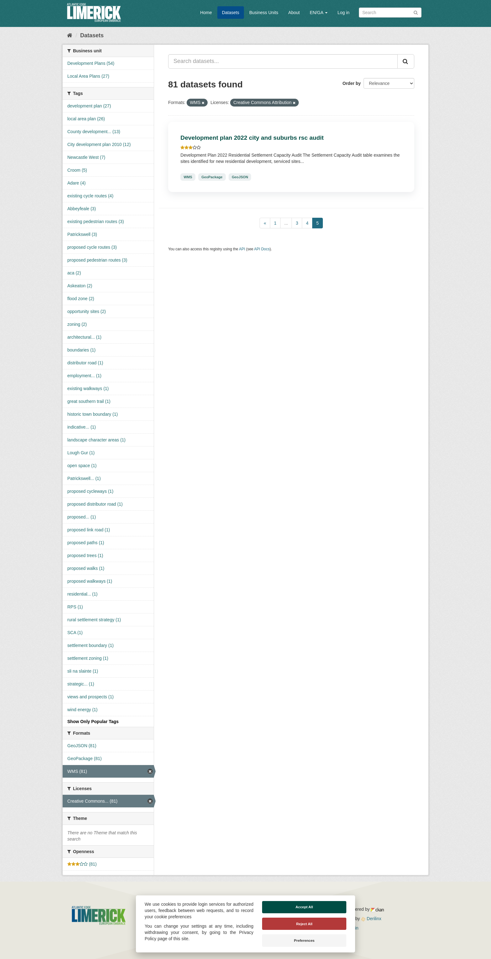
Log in (343, 12)
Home (206, 12)
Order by (352, 83)
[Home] (69, 35)
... (286, 223)
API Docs (262, 249)
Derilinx (371, 918)
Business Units (263, 12)
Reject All (304, 924)
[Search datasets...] (283, 61)
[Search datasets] (390, 13)
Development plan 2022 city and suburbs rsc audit (251, 137)
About (294, 12)
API (242, 249)
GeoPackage (211, 177)
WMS (187, 177)
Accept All (304, 907)
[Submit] (415, 12)
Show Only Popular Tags (93, 721)
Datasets (230, 12)
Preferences (304, 940)
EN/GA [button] (319, 12)
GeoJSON (240, 177)
